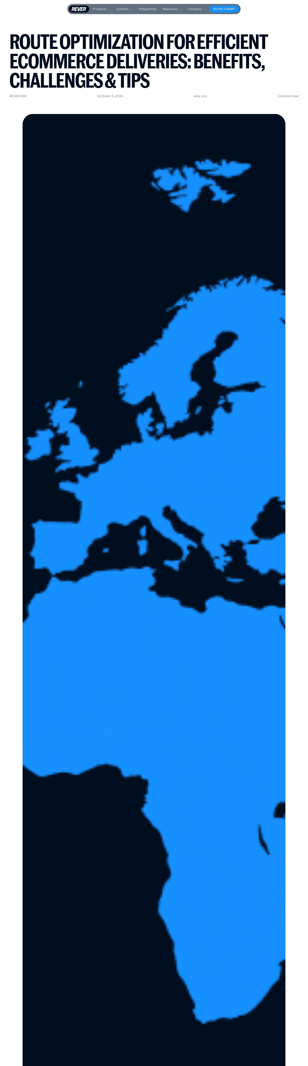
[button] (101, 9)
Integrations (148, 9)
